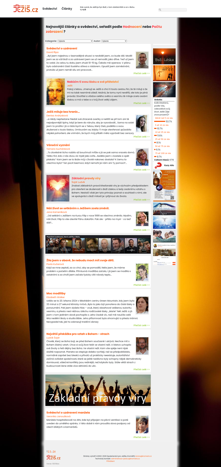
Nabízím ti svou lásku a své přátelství (93, 82)
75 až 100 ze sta (163, 153)
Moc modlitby (56, 293)
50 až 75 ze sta (162, 146)
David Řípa (52, 52)
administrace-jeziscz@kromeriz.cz (125, 458)
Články (67, 9)
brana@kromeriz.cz (143, 456)
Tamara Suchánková (58, 149)
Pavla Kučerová (55, 264)
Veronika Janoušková (59, 416)
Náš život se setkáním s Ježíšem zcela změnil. (78, 208)
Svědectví (49, 9)
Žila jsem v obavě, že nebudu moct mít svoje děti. (80, 260)
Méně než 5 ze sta (164, 118)
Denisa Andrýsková (57, 115)
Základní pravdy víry (86, 178)
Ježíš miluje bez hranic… (63, 112)
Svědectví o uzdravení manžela (68, 413)
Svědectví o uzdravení (62, 48)
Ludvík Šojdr (53, 337)
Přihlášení (110, 461)
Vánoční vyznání (58, 145)
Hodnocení (132, 26)
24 (54, 451)
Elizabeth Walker (56, 297)
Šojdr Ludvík (78, 182)
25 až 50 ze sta (162, 139)
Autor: (97, 41)
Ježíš (69, 85)
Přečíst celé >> (142, 73)
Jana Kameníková (57, 212)
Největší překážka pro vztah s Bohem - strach (78, 334)
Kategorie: (51, 41)
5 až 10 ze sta (161, 125)
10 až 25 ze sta (162, 132)
